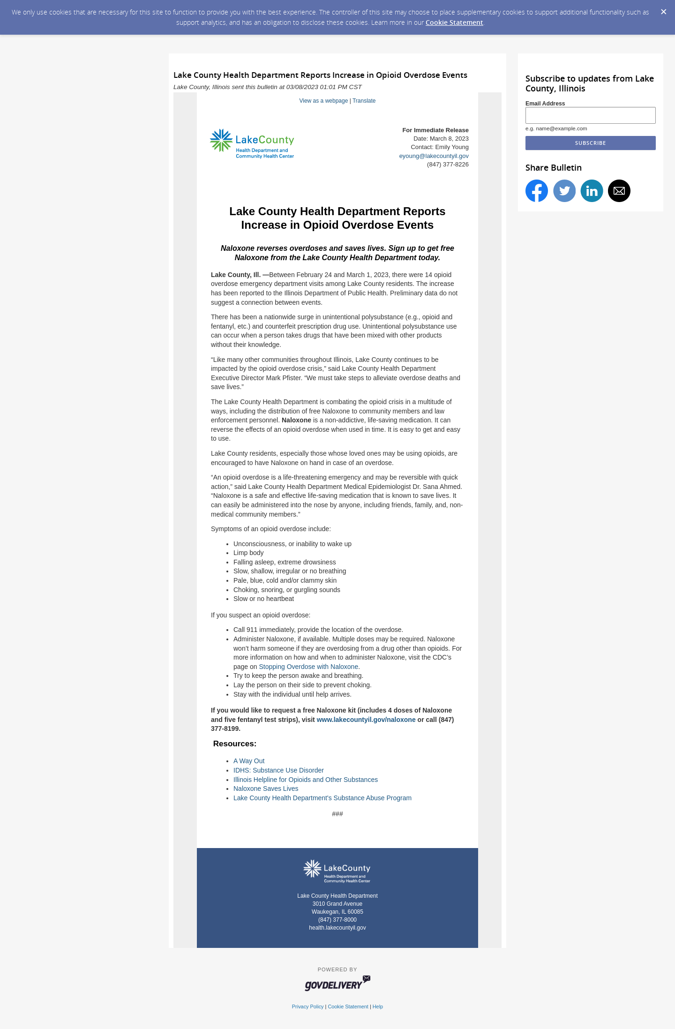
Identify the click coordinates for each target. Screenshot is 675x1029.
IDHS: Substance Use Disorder (278, 770)
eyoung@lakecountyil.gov (434, 155)
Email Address (545, 103)
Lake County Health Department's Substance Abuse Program (322, 798)
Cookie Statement (454, 22)
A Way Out (248, 761)
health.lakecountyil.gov (337, 927)
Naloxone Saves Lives (266, 788)
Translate (364, 101)
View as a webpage (323, 101)
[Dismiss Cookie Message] (663, 9)
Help (378, 1006)
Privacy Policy (308, 1006)
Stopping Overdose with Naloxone (309, 666)
